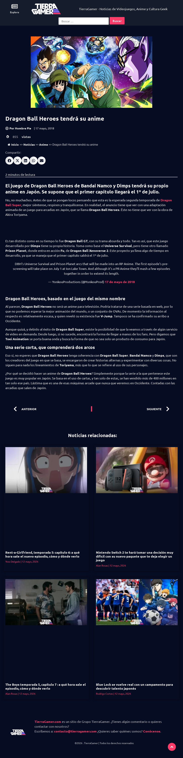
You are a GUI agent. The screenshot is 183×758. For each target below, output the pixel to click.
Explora (14, 12)
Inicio (13, 144)
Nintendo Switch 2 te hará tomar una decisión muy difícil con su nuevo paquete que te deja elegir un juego (134, 556)
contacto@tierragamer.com (75, 731)
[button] (9, 161)
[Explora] (14, 6)
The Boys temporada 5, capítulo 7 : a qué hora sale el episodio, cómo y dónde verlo (45, 686)
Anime (43, 144)
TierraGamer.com (47, 721)
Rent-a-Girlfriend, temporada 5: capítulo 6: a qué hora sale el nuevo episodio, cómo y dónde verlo (42, 554)
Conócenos (151, 731)
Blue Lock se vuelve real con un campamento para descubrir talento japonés (134, 686)
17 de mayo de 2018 (120, 282)
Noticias (29, 144)
